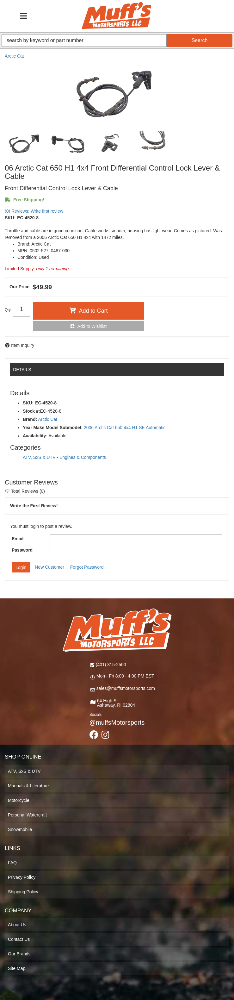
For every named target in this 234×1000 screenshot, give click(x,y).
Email (17, 538)
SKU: (10, 217)
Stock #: (31, 411)
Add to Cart (93, 311)
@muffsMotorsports (117, 722)
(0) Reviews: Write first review (34, 211)
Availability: (35, 435)
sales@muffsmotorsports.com (125, 688)
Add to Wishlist (92, 326)
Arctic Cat (14, 56)
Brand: (30, 419)
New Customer (49, 567)
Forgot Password (87, 567)
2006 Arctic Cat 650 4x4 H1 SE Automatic (124, 427)
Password (22, 550)
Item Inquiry (22, 345)
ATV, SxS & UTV (39, 457)
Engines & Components (82, 457)
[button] (117, 40)
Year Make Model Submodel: (53, 427)
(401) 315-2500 (111, 664)
